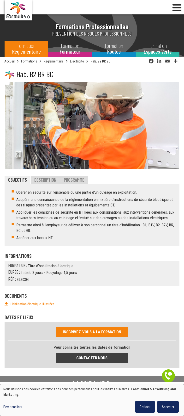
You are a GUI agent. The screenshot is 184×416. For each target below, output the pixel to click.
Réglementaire (54, 61)
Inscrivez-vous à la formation (92, 331)
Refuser (145, 407)
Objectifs (17, 180)
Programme (74, 180)
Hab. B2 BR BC (100, 61)
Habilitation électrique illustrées (32, 304)
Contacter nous (91, 358)
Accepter (168, 407)
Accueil (9, 61)
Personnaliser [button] (12, 407)
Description (45, 180)
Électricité (77, 61)
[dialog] (92, 400)
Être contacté (168, 375)
